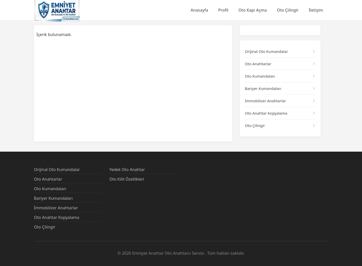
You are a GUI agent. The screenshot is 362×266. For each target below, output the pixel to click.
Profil (223, 10)
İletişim (316, 10)
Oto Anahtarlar (258, 63)
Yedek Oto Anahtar (127, 169)
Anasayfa (199, 10)
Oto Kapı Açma (252, 10)
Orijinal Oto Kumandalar (266, 51)
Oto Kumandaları (260, 76)
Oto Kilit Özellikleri (126, 179)
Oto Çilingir (288, 10)
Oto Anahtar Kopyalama (266, 113)
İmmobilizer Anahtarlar (265, 100)
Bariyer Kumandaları (263, 88)
